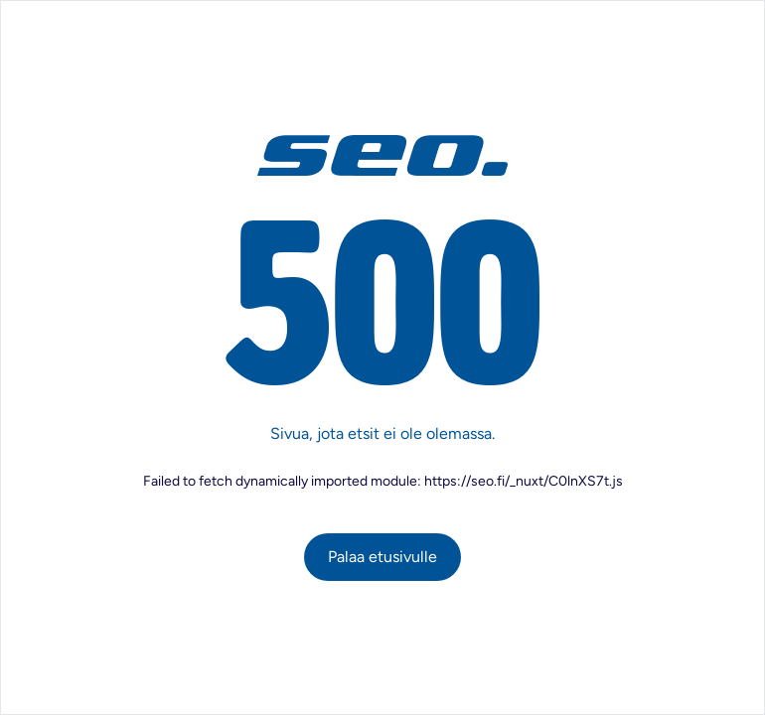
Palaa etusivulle (382, 556)
